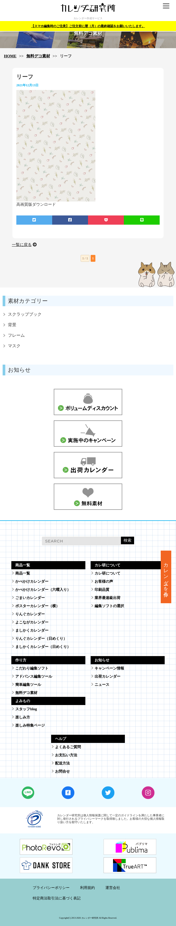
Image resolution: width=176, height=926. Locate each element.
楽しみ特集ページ (30, 725)
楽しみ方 (22, 717)
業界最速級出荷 (107, 598)
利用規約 (87, 888)
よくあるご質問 (68, 747)
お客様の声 (104, 581)
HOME (10, 56)
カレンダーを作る (166, 577)
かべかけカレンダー (31, 581)
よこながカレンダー (31, 622)
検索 (127, 540)
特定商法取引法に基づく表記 (57, 898)
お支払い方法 (66, 755)
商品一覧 (22, 573)
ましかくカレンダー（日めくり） (43, 647)
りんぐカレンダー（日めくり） (41, 639)
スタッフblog (26, 709)
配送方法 (62, 763)
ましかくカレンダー (31, 630)
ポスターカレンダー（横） (37, 606)
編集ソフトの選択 (109, 606)
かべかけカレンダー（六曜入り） (43, 590)
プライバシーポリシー (51, 888)
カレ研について (107, 573)
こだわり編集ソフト (31, 668)
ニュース (102, 685)
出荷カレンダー (107, 676)
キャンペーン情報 (109, 668)
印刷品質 (102, 590)
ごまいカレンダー (30, 598)
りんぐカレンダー (30, 614)
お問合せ (62, 771)
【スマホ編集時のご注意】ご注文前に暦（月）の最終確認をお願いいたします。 (88, 26)
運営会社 (112, 888)
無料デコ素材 (38, 56)
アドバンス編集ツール (33, 676)
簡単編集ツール (28, 685)
